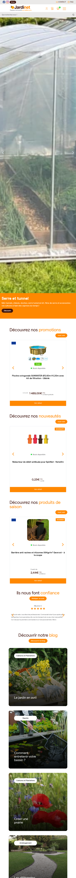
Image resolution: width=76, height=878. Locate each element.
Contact (61, 2)
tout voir (61, 335)
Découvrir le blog (38, 641)
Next (73, 152)
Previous (3, 152)
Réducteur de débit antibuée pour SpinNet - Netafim (38, 462)
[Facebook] (4, 2)
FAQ (70, 2)
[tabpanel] (38, 152)
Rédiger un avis (38, 598)
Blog (13, 2)
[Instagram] (7, 2)
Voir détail (38, 403)
